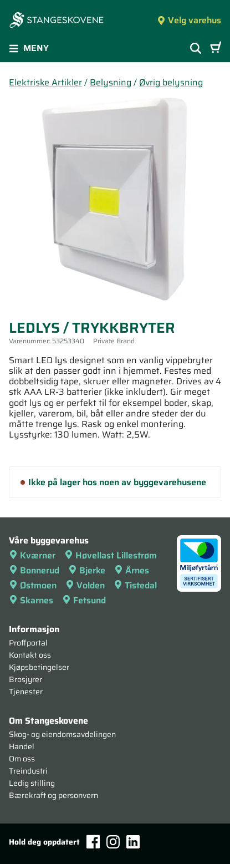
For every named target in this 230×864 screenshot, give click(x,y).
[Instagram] (113, 841)
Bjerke (86, 570)
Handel (21, 746)
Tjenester (26, 691)
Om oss (22, 759)
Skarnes (31, 600)
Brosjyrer (25, 679)
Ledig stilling (32, 783)
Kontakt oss (30, 655)
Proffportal (28, 643)
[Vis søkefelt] (195, 48)
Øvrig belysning (171, 82)
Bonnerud (34, 570)
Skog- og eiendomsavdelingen (62, 734)
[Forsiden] (56, 21)
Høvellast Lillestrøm (110, 555)
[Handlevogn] (215, 48)
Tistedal (135, 585)
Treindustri (28, 771)
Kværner (32, 555)
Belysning (110, 82)
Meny (29, 48)
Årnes (131, 570)
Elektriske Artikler (45, 82)
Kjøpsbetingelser (39, 667)
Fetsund (84, 600)
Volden (85, 585)
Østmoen (33, 585)
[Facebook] (93, 841)
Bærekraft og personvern (53, 795)
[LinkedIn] (133, 841)
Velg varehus (189, 20)
